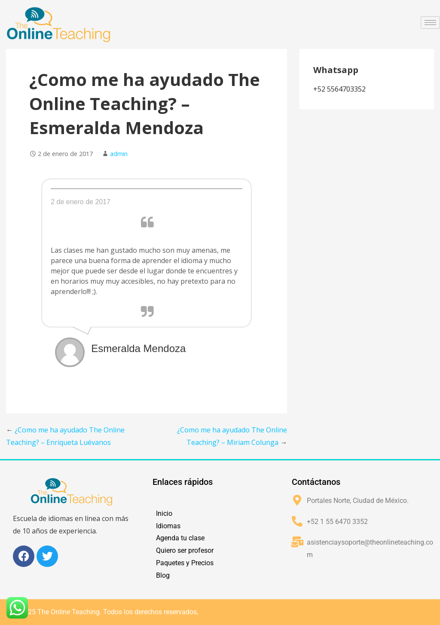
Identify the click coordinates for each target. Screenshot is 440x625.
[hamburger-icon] (430, 22)
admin (119, 154)
